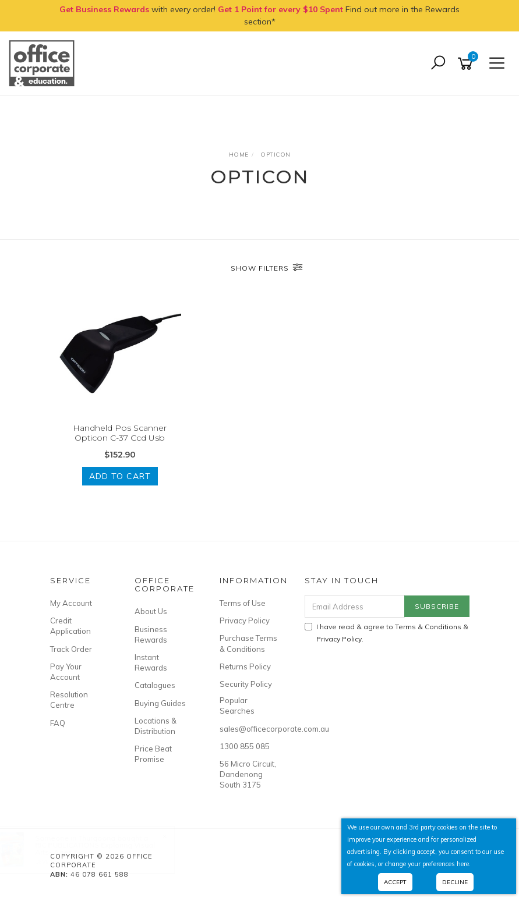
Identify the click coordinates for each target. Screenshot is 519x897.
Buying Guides (160, 703)
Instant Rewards (151, 662)
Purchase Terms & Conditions (248, 643)
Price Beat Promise (153, 754)
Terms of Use (243, 603)
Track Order (71, 649)
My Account (71, 603)
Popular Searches (237, 705)
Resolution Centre (69, 700)
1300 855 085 (245, 746)
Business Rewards (151, 634)
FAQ (57, 723)
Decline (455, 882)
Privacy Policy (245, 620)
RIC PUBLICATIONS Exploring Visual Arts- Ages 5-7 (107, 848)
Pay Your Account (66, 672)
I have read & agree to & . (386, 632)
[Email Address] (355, 606)
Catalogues (155, 685)
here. (464, 864)
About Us (151, 611)
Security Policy (246, 684)
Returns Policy (245, 666)
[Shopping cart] (467, 64)
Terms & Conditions (428, 626)
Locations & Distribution (155, 726)
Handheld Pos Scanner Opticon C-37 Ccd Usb (120, 433)
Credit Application (70, 626)
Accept (395, 882)
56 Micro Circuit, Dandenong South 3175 (248, 774)
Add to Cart (120, 476)
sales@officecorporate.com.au (249, 728)
